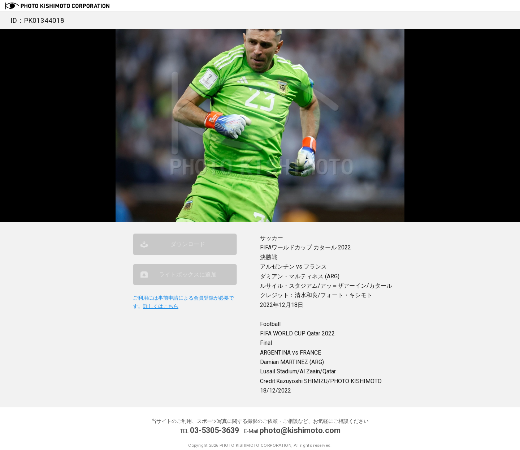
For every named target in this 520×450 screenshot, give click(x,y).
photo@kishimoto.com (300, 430)
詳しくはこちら (160, 306)
